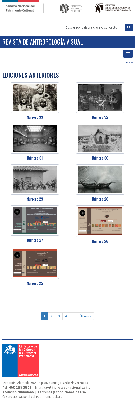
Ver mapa (81, 383)
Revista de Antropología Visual (42, 41)
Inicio (129, 62)
